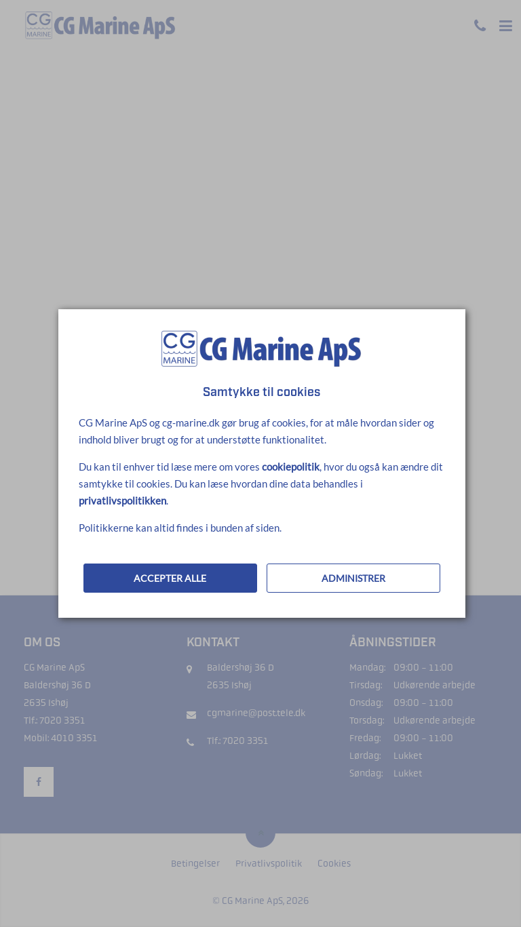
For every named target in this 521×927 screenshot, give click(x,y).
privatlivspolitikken (122, 500)
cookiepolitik (291, 466)
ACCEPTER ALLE (170, 578)
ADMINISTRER (353, 578)
